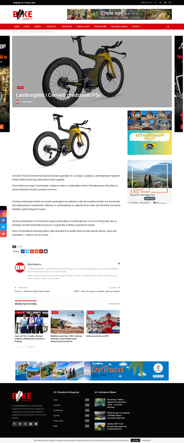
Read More (146, 440)
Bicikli (20, 88)
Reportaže (67, 27)
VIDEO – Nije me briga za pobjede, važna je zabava (97, 291)
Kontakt (136, 27)
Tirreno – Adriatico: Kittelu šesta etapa (32, 291)
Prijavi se (146, 3)
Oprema (56, 416)
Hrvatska (56, 405)
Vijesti (27, 27)
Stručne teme (100, 27)
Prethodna (20, 347)
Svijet (55, 400)
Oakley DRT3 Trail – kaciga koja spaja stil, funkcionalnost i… (117, 426)
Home (16, 27)
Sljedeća (31, 347)
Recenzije (51, 27)
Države (37, 27)
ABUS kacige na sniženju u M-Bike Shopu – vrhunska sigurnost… (118, 415)
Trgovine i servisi (119, 27)
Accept (135, 440)
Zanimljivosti (83, 27)
